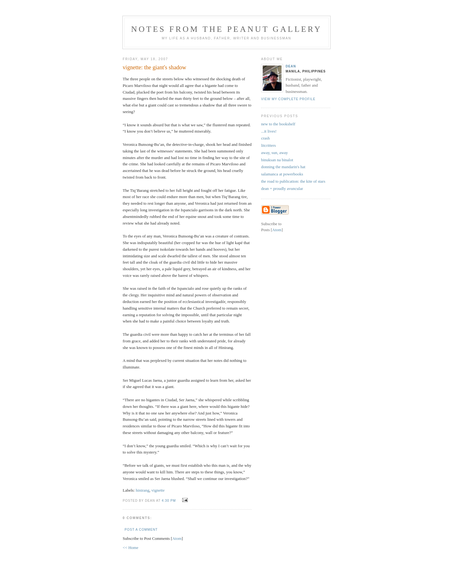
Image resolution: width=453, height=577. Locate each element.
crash (265, 138)
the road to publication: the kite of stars (293, 181)
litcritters (268, 145)
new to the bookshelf (278, 124)
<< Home (130, 547)
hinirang (142, 490)
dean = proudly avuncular (282, 188)
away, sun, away (274, 152)
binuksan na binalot (277, 159)
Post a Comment (141, 529)
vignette (158, 490)
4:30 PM (169, 500)
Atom (177, 538)
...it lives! (269, 131)
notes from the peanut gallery (226, 29)
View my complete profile (288, 99)
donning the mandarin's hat (283, 166)
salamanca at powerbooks (282, 174)
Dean (291, 66)
